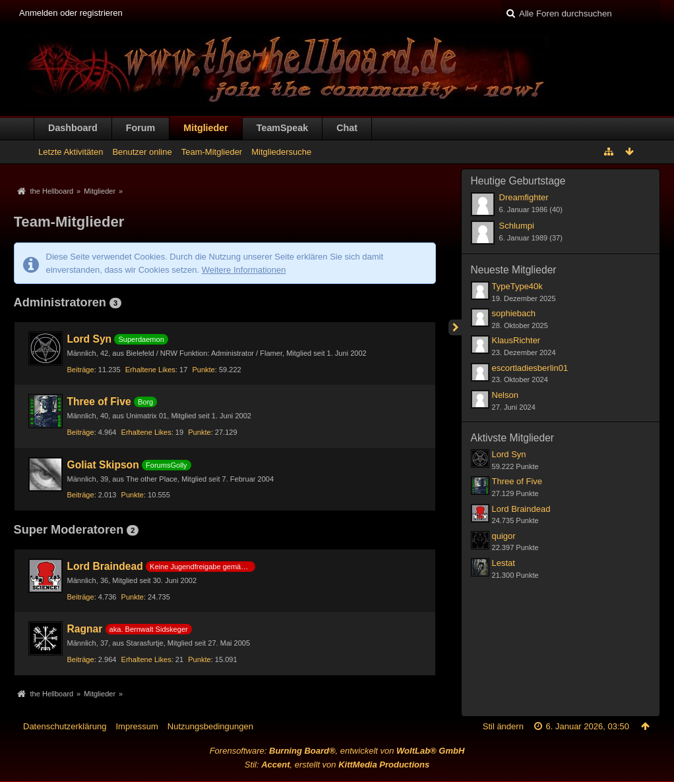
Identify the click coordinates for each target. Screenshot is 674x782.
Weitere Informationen (244, 270)
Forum (140, 128)
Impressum (136, 726)
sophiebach (514, 313)
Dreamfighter (524, 197)
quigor (504, 536)
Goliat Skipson (103, 464)
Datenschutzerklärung (64, 726)
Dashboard (73, 128)
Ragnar (85, 628)
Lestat (503, 563)
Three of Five (99, 401)
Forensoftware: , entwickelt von (337, 751)
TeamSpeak (282, 128)
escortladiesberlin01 (530, 368)
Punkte (203, 370)
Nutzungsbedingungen (210, 726)
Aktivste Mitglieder (513, 437)
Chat (346, 128)
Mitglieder (205, 128)
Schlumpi (516, 226)
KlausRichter (516, 340)
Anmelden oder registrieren (71, 13)
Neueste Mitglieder (514, 269)
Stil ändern (503, 726)
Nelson (505, 395)
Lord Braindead (105, 566)
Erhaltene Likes (150, 370)
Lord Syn (89, 339)
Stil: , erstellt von (337, 764)
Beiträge (80, 370)
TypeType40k (517, 286)
